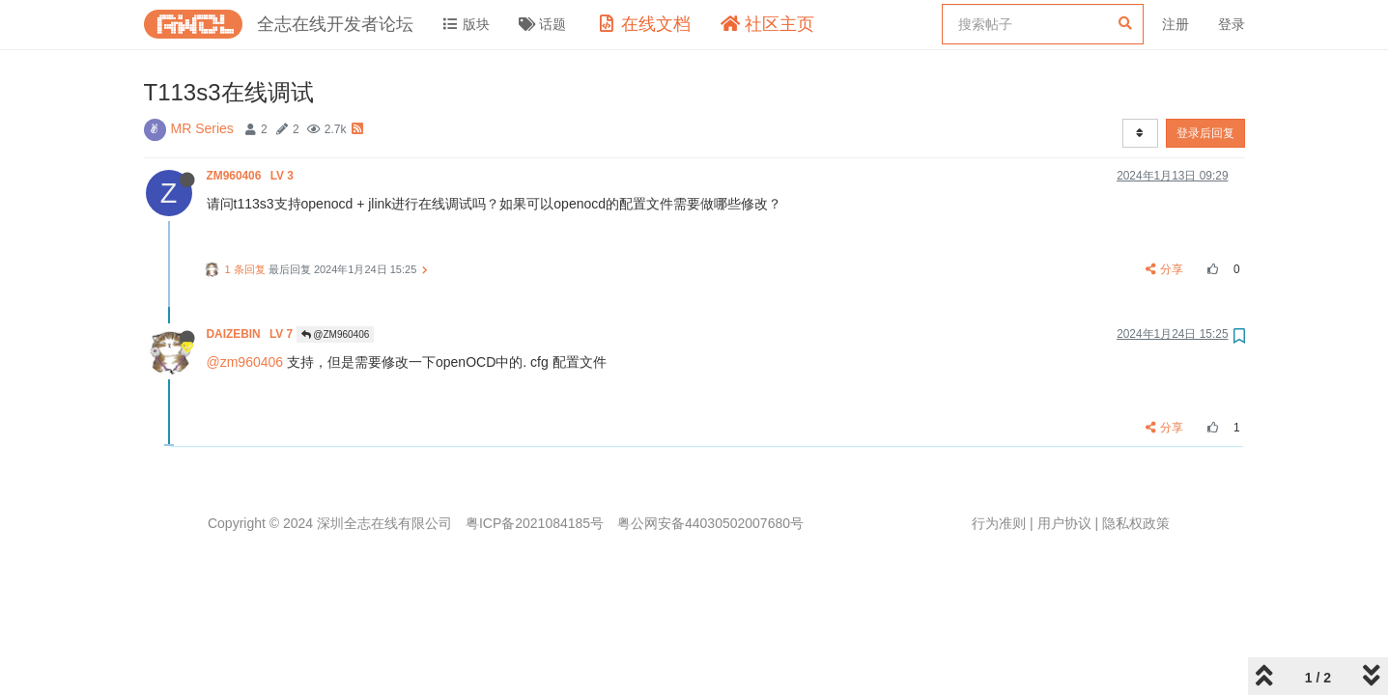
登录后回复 (1205, 133)
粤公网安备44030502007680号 (710, 523)
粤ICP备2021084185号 (535, 523)
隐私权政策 (1136, 523)
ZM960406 (252, 175)
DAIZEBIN (252, 334)
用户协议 (1064, 523)
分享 (1164, 269)
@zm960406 (245, 362)
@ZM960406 (335, 334)
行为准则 (999, 523)
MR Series (202, 128)
